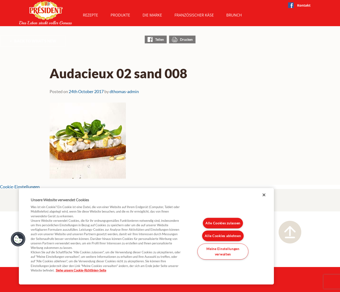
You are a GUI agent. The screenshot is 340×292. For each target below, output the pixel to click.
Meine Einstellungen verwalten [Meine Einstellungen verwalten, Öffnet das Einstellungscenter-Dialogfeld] (222, 251)
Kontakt (303, 5)
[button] (18, 239)
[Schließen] (264, 195)
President (45, 13)
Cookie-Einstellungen (20, 186)
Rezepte (90, 15)
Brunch (234, 15)
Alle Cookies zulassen (222, 223)
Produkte (120, 15)
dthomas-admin (124, 91)
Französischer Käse (194, 15)
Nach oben (290, 232)
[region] (146, 236)
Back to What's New (35, 41)
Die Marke (152, 15)
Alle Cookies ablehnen (223, 236)
